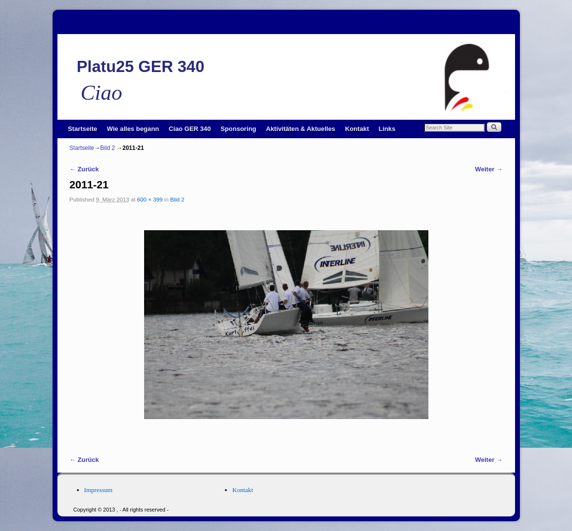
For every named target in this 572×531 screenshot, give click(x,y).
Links (387, 128)
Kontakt (357, 128)
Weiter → (489, 169)
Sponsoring (238, 128)
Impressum (98, 490)
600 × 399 (150, 199)
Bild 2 (107, 148)
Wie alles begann (133, 128)
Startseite (82, 128)
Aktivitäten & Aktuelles (300, 128)
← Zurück (84, 169)
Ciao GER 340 (190, 128)
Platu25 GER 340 (140, 66)
